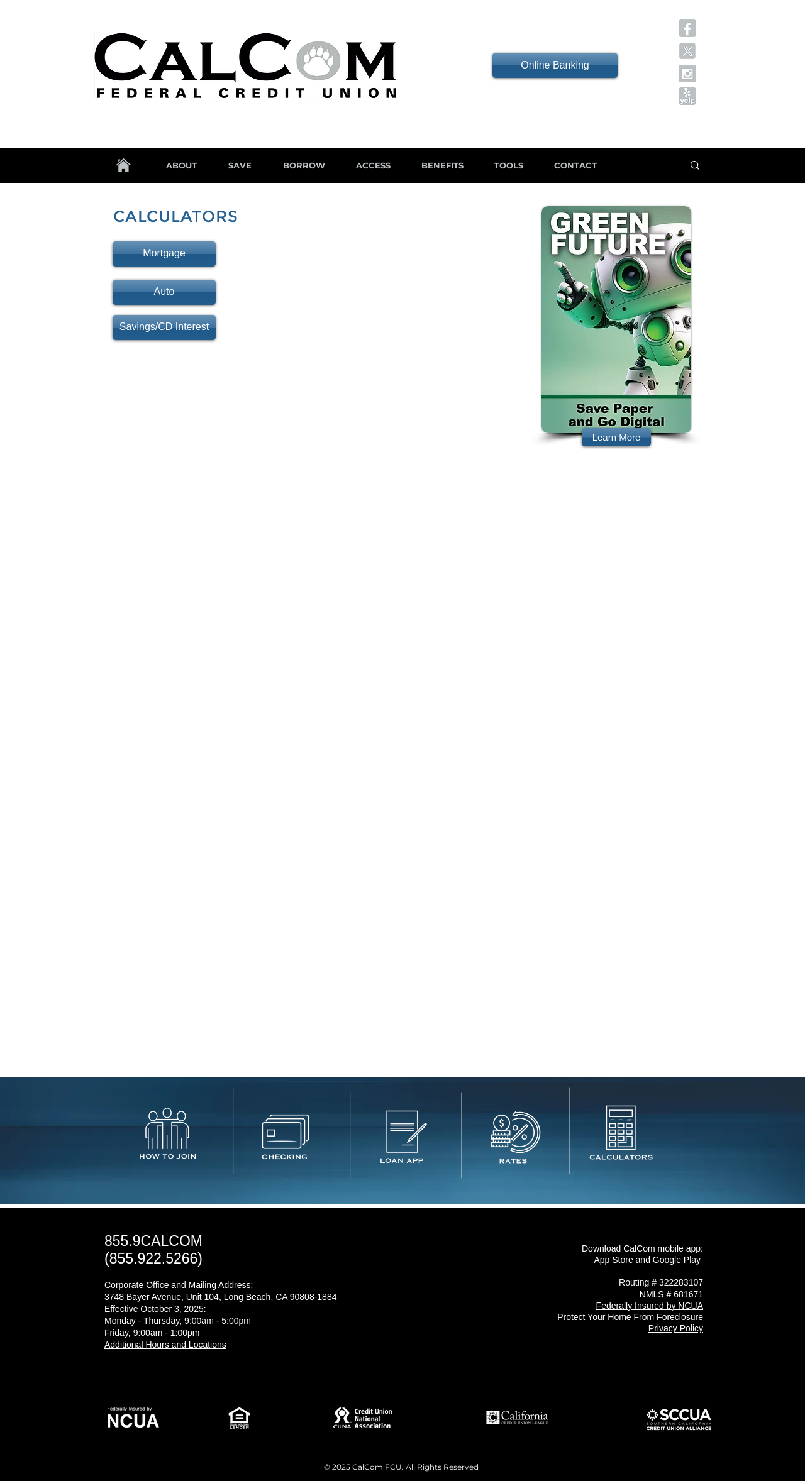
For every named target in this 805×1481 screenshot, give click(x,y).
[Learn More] (616, 437)
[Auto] (164, 292)
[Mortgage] (164, 254)
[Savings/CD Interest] (164, 327)
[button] (687, 28)
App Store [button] (613, 1260)
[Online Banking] (555, 65)
